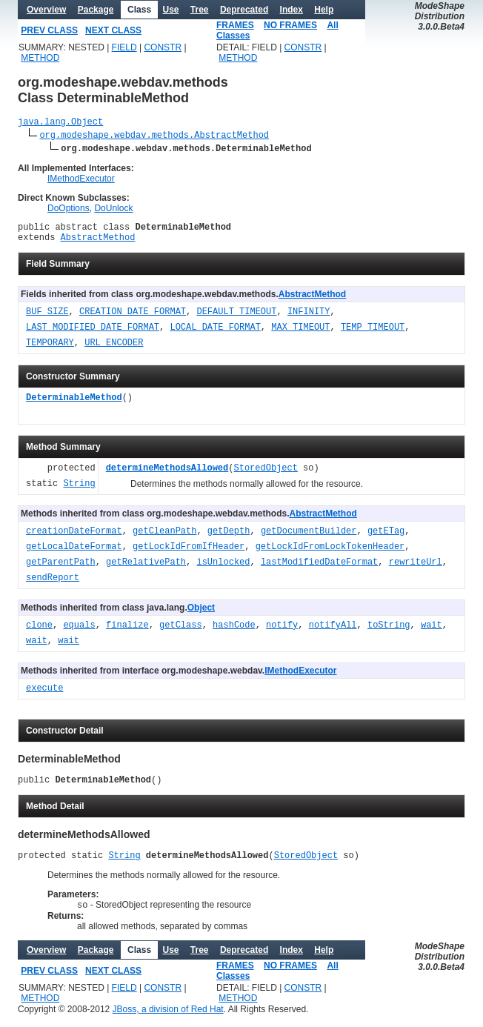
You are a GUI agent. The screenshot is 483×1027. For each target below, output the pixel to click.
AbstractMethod (98, 243)
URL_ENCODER (113, 350)
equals (79, 632)
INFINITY (308, 319)
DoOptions (68, 210)
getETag (385, 538)
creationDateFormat (74, 538)
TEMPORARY (50, 350)
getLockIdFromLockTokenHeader (330, 554)
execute (44, 695)
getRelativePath (146, 569)
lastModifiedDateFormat (319, 569)
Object (201, 614)
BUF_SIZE (47, 319)
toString (388, 632)
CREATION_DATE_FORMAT (132, 319)
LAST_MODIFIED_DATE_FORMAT (92, 334)
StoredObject (265, 475)
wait (431, 632)
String (79, 491)
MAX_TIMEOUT (300, 334)
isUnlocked (223, 569)
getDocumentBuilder (309, 538)
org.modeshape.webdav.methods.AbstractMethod (154, 136)
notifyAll (333, 632)
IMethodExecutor (81, 181)
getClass (180, 632)
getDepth (228, 538)
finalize (127, 632)
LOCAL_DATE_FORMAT (215, 334)
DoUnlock (113, 210)
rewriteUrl (415, 569)
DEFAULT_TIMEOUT (236, 319)
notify (282, 632)
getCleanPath (164, 538)
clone (39, 632)
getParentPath (61, 569)
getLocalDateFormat (74, 554)
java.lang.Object (60, 123)
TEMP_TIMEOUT (372, 334)
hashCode (234, 632)
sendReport (52, 585)
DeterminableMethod (74, 405)
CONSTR (162, 47)
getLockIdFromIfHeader (188, 554)
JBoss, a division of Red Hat (168, 1022)
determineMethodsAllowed (167, 475)
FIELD (124, 47)
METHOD (40, 58)
